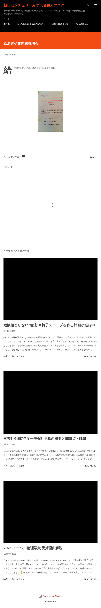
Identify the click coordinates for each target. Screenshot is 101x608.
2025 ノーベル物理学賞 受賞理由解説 (32, 548)
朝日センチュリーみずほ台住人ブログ (33, 5)
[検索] (89, 5)
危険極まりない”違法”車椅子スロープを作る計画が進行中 (49, 325)
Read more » (91, 356)
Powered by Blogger (50, 596)
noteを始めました (60, 23)
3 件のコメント (17, 579)
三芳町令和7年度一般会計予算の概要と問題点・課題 (44, 438)
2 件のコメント (17, 356)
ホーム (6, 23)
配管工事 (15, 157)
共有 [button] (92, 157)
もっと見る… (82, 23)
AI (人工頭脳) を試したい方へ (30, 23)
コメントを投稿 (17, 465)
